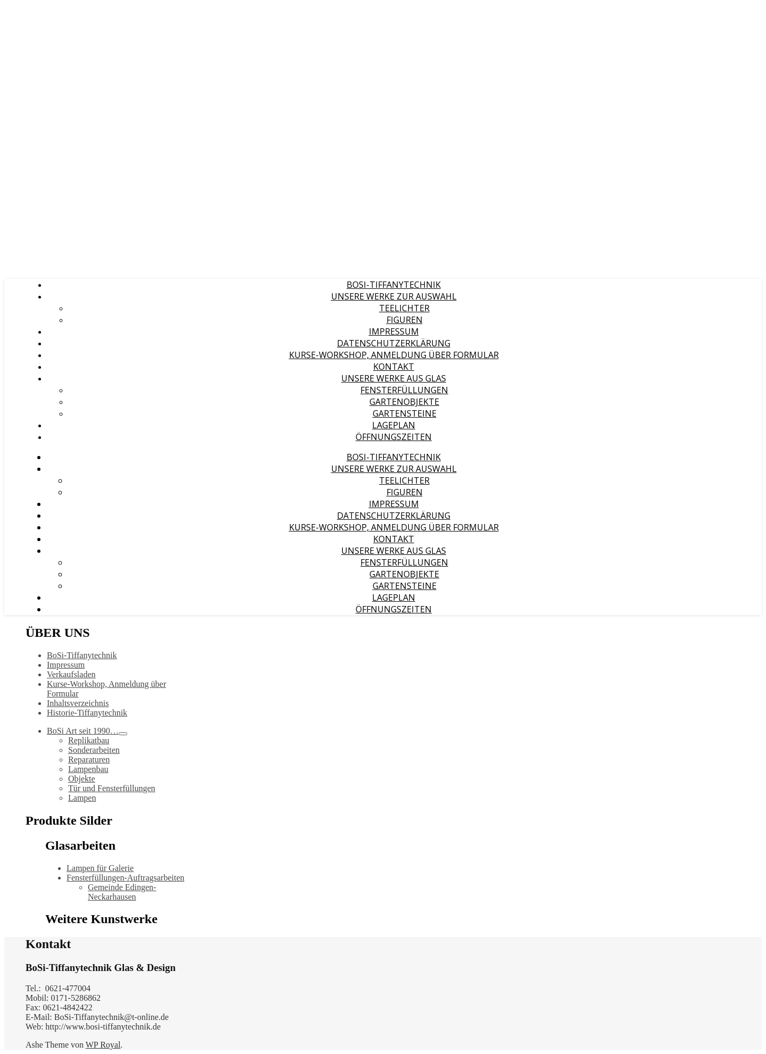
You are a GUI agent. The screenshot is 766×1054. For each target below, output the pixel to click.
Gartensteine (404, 413)
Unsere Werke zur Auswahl (394, 296)
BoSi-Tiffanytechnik (394, 285)
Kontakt (393, 366)
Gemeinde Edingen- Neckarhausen (122, 892)
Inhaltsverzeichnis (78, 703)
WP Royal (103, 1044)
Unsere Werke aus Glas (393, 378)
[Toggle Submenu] (123, 733)
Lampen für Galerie (100, 868)
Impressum (394, 331)
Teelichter (404, 308)
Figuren (404, 320)
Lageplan (393, 425)
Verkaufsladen (71, 674)
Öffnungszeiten (394, 437)
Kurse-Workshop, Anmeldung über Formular (394, 355)
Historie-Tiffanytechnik (87, 712)
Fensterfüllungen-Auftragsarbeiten (125, 877)
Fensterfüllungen (404, 390)
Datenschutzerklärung (393, 343)
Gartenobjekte (404, 402)
